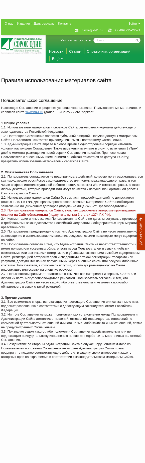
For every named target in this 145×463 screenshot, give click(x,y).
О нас (9, 23)
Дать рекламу (139, 232)
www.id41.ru (34, 112)
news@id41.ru (92, 30)
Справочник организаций (108, 51)
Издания (23, 23)
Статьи (75, 51)
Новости (56, 51)
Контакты (65, 23)
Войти (132, 23)
